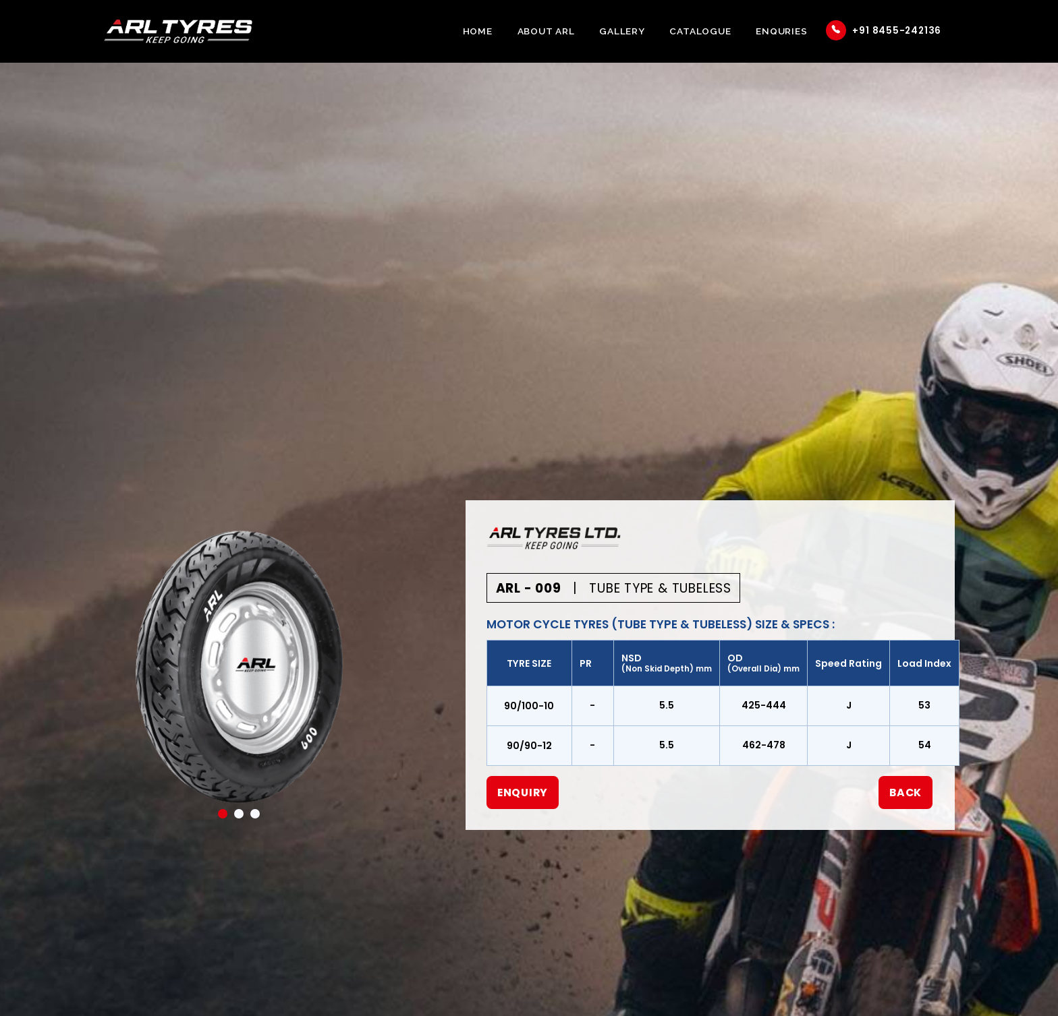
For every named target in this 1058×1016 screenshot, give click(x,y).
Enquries (781, 31)
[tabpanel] (239, 666)
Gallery (622, 31)
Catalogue (700, 31)
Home (478, 31)
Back (905, 792)
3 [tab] (255, 813)
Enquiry (523, 792)
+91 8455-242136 (883, 30)
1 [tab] (222, 813)
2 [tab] (239, 813)
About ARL (546, 31)
